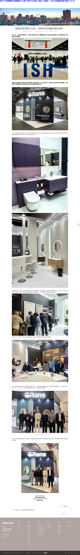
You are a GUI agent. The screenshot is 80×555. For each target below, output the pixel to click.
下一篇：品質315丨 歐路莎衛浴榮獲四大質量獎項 (23, 509)
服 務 (47, 3)
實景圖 (28, 544)
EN (65, 3)
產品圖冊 (59, 525)
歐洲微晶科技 (40, 532)
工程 (18, 529)
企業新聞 (49, 525)
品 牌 (21, 3)
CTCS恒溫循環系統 (41, 530)
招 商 (53, 3)
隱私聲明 (33, 552)
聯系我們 (42, 552)
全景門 (28, 541)
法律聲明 (37, 552)
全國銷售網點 (6, 534)
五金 (28, 539)
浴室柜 (28, 527)
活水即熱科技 (40, 525)
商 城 (60, 3)
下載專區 (59, 527)
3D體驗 (5, 536)
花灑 (28, 537)
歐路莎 (18, 525)
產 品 (27, 3)
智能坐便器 (29, 525)
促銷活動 (49, 527)
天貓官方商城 (70, 525)
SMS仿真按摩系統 (41, 529)
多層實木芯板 (40, 534)
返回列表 (64, 513)
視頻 (18, 530)
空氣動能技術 (40, 527)
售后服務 (59, 532)
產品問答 (59, 529)
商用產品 (29, 543)
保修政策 (59, 530)
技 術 (34, 3)
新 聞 (40, 3)
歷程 (18, 527)
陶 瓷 (28, 536)
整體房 (28, 530)
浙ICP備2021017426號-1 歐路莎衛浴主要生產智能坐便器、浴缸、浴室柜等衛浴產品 (16, 552)
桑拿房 (28, 532)
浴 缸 (28, 529)
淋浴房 (28, 534)
